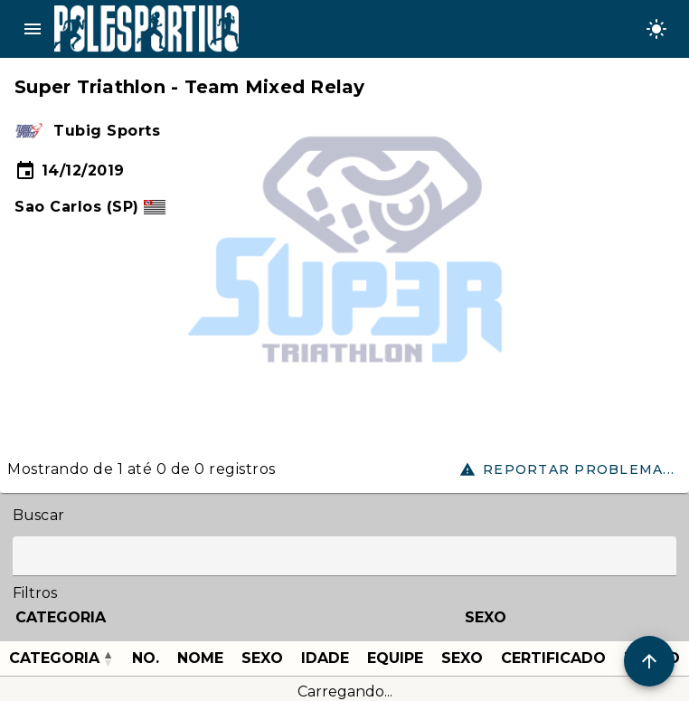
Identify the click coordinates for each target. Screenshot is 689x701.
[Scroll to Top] (649, 661)
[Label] (344, 556)
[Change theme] (656, 29)
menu (32, 29)
